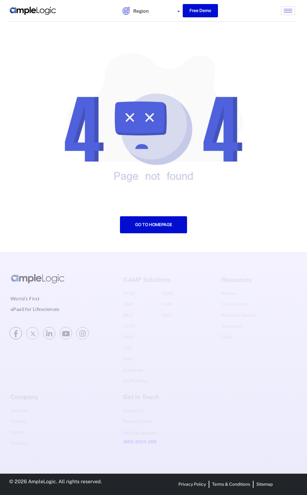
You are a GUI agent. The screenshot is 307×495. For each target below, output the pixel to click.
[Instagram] (82, 333)
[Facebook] (16, 333)
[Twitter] (32, 333)
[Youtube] (66, 333)
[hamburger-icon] (288, 10)
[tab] (138, 11)
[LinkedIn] (49, 333)
